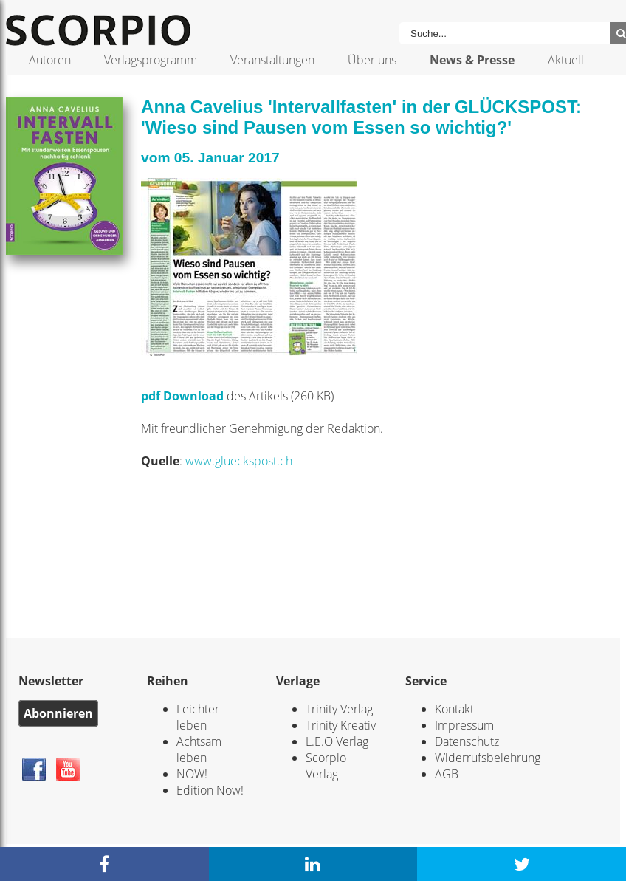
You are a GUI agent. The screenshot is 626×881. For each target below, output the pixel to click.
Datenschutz (467, 741)
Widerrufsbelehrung (487, 758)
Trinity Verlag (339, 709)
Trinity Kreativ (341, 725)
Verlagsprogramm (150, 60)
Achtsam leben (198, 749)
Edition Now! (210, 790)
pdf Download (182, 396)
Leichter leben (197, 717)
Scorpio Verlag (326, 766)
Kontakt (454, 709)
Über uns (372, 60)
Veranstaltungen (272, 60)
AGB (446, 774)
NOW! (191, 774)
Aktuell (566, 60)
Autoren (50, 60)
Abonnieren (58, 713)
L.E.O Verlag (337, 741)
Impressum (464, 725)
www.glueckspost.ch (238, 461)
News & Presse (472, 60)
